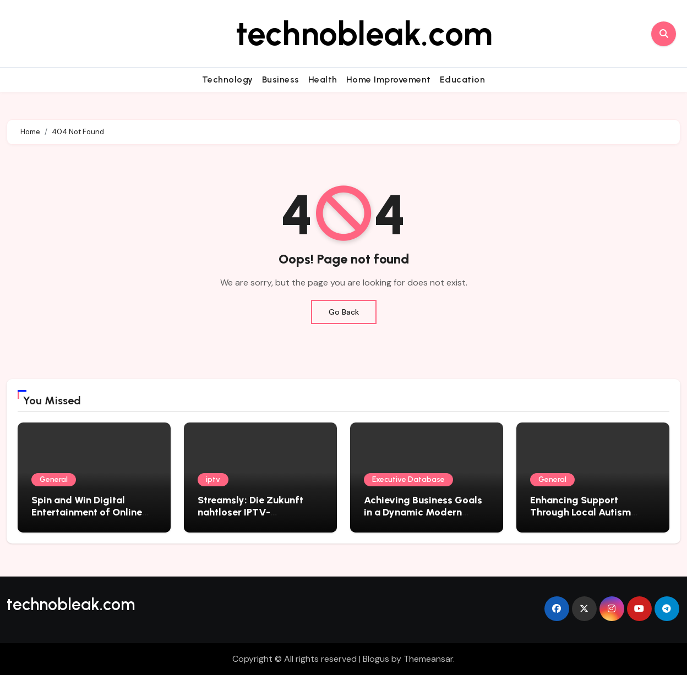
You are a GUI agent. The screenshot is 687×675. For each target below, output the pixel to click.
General (54, 479)
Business (280, 79)
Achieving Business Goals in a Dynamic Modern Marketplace (423, 512)
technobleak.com (364, 33)
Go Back (344, 312)
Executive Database (408, 479)
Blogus (376, 659)
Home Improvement (388, 79)
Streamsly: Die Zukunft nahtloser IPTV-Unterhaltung (250, 512)
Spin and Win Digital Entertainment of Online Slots (86, 512)
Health (322, 79)
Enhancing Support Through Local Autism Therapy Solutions (580, 512)
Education (463, 79)
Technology (227, 79)
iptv (213, 479)
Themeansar (428, 659)
